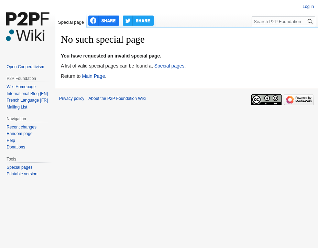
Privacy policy (71, 98)
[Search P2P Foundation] (283, 21)
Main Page (93, 76)
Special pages (169, 66)
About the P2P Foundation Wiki (117, 98)
